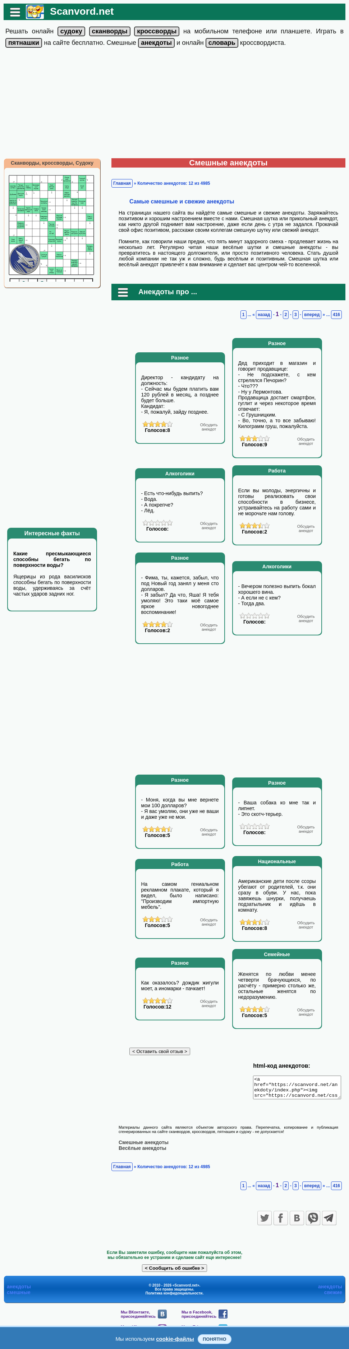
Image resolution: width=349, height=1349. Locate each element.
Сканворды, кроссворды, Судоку (48, 163)
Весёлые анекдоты (139, 1152)
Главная (118, 183)
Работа (276, 471)
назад (267, 314)
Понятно (214, 1339)
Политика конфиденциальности (174, 1297)
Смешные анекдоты (140, 1146)
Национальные (277, 861)
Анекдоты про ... (164, 292)
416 (340, 314)
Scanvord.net (78, 11)
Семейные (277, 954)
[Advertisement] (174, 104)
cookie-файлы (175, 1339)
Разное (180, 358)
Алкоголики (179, 473)
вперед (315, 314)
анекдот (209, 427)
